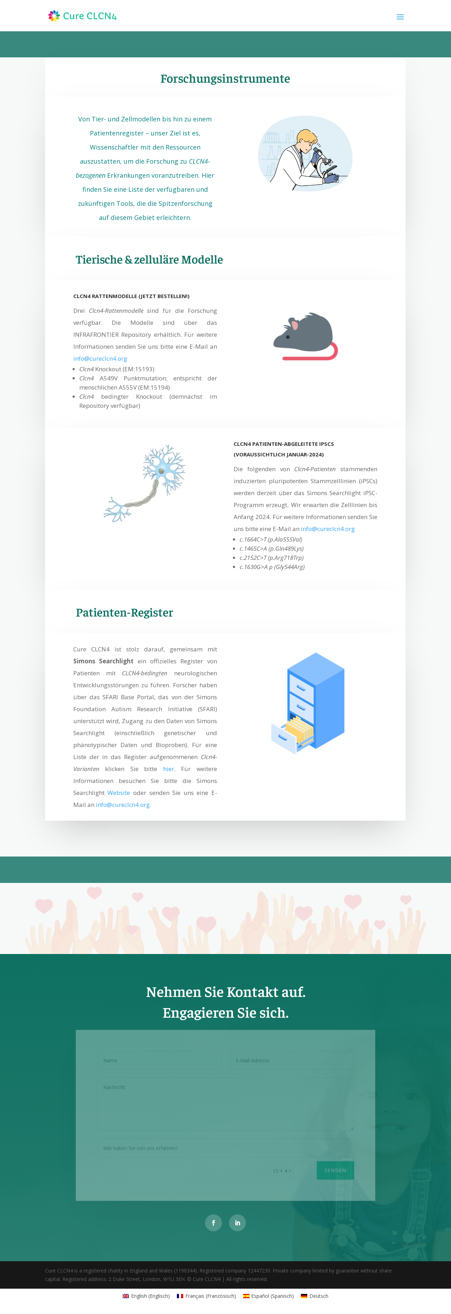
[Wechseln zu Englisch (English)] (146, 1296)
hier (168, 769)
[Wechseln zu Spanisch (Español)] (269, 1296)
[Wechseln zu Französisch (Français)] (206, 1296)
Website (118, 793)
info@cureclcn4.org (100, 358)
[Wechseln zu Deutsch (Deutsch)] (314, 1296)
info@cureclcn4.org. (123, 805)
